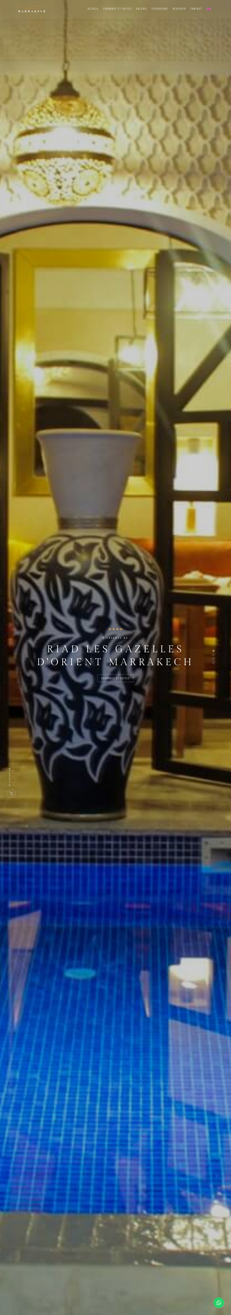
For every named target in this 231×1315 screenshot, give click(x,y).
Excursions (160, 8)
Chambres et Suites (117, 8)
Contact (196, 8)
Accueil (93, 8)
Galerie (141, 8)
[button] (213, 651)
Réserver (179, 8)
